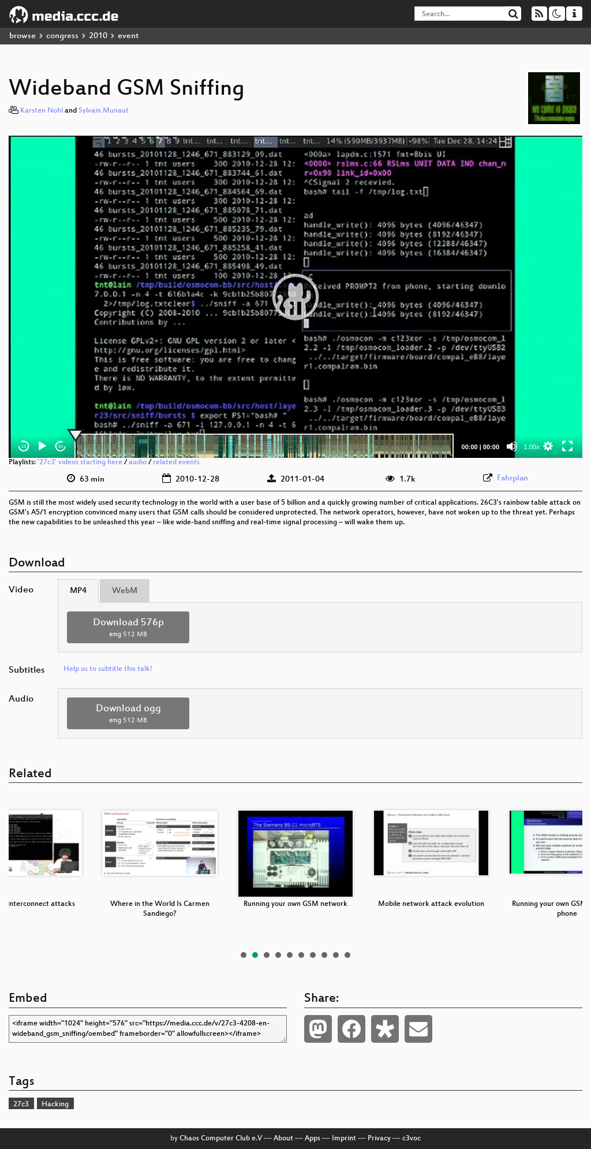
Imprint (344, 1139)
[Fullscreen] (567, 446)
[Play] (42, 446)
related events (176, 462)
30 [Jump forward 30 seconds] (60, 446)
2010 (98, 36)
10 (347, 955)
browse (22, 36)
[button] (295, 297)
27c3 (21, 1104)
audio (138, 462)
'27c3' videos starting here (80, 462)
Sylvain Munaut (103, 111)
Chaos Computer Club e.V (220, 1139)
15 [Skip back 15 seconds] (24, 446)
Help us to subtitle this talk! (107, 669)
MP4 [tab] (78, 591)
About (283, 1139)
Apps (312, 1139)
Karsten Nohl (41, 111)
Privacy (379, 1139)
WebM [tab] (124, 591)
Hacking (55, 1104)
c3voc (411, 1139)
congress (62, 36)
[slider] (264, 446)
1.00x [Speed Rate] (532, 446)
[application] (295, 297)
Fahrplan (512, 478)
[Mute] (512, 446)
